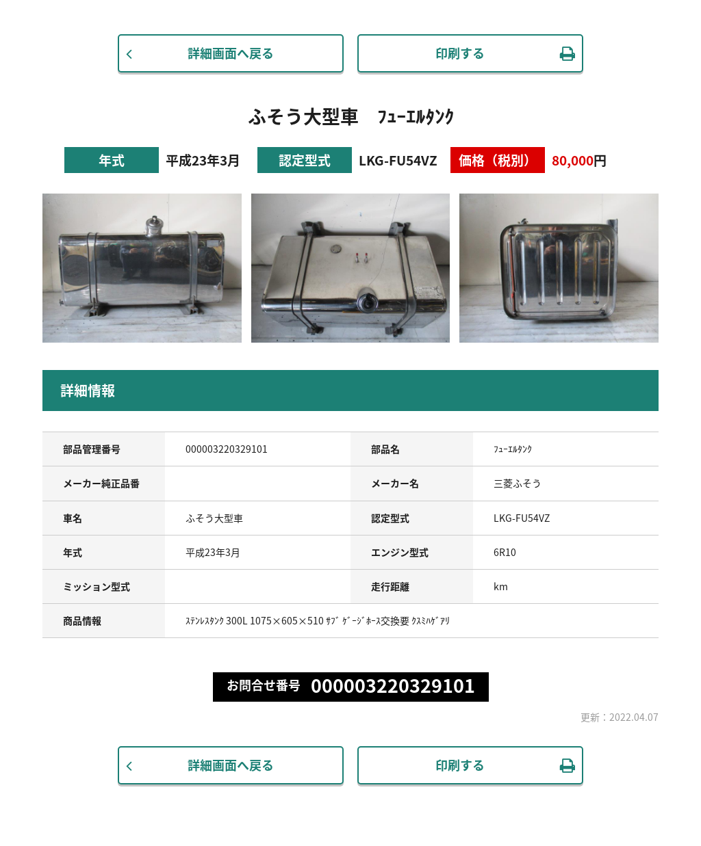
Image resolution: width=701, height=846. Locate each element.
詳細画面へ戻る (231, 53)
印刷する (460, 53)
